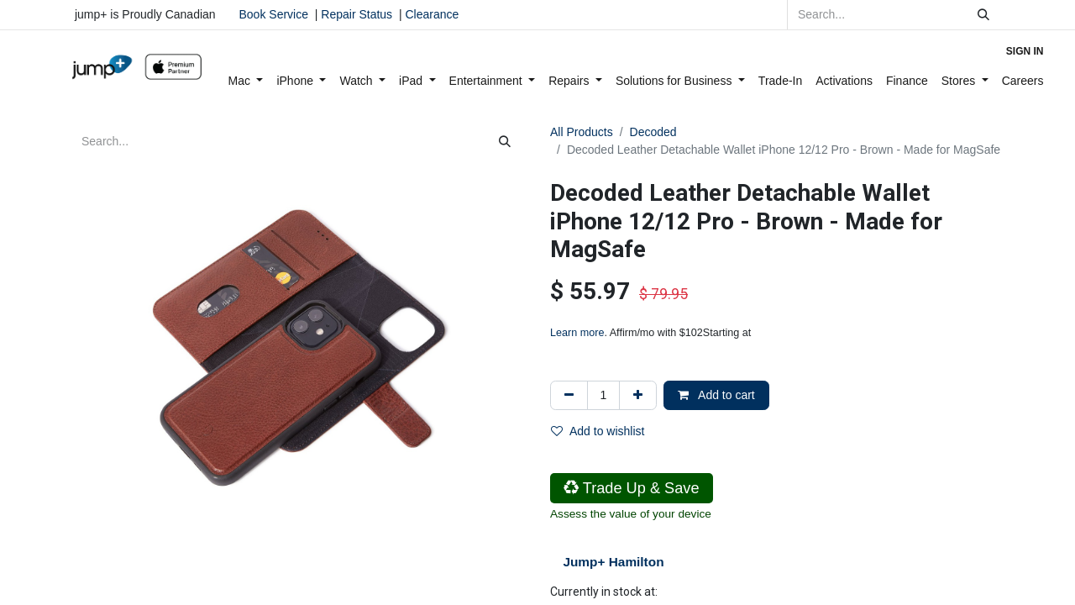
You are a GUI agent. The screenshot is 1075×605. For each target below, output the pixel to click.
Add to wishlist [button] (597, 431)
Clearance (432, 14)
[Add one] (638, 395)
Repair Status (356, 14)
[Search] (983, 14)
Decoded (653, 132)
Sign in (1025, 51)
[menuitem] (246, 81)
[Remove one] (569, 395)
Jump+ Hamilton (613, 562)
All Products (581, 132)
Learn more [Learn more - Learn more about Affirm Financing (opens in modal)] (577, 333)
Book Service (273, 14)
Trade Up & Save (632, 488)
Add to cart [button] (716, 395)
